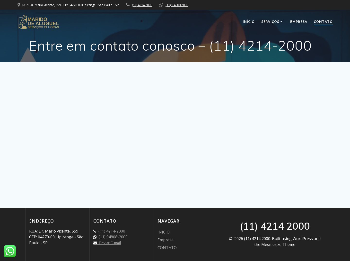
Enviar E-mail (109, 243)
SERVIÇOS (270, 21)
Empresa (298, 21)
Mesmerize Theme (278, 244)
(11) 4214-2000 (110, 231)
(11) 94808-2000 (112, 237)
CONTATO (323, 21)
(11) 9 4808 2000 (177, 5)
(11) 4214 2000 (142, 5)
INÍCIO (249, 21)
